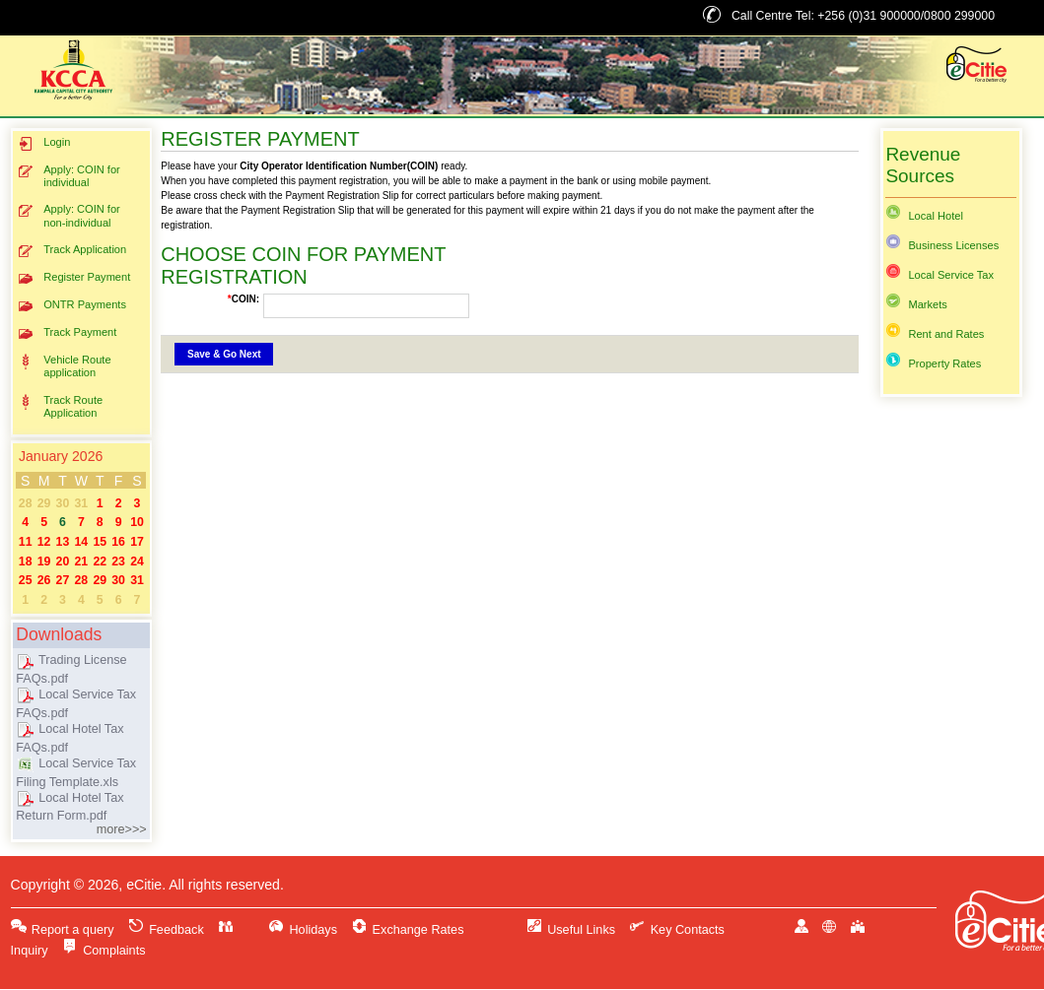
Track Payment (67, 333)
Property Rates (933, 363)
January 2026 (61, 456)
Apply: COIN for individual (69, 176)
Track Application (72, 250)
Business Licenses (942, 245)
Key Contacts (677, 930)
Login (44, 143)
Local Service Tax (939, 275)
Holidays (302, 930)
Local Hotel (923, 216)
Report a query (62, 930)
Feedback (166, 930)
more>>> (122, 829)
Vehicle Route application (64, 366)
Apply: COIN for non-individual (69, 215)
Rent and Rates (934, 334)
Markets (915, 304)
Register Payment (74, 278)
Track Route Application (60, 406)
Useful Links (570, 930)
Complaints (104, 950)
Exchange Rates (407, 930)
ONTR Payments (72, 305)
